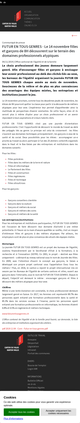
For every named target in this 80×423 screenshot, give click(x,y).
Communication (32, 18)
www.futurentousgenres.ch (15, 313)
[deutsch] (4, 2)
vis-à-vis (32, 384)
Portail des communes (39, 353)
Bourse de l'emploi (37, 365)
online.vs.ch (30, 25)
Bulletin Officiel (35, 380)
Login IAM (32, 368)
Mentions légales (36, 387)
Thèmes (28, 21)
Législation (33, 346)
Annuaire (32, 339)
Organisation (31, 15)
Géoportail (33, 343)
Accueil (28, 11)
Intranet (32, 349)
